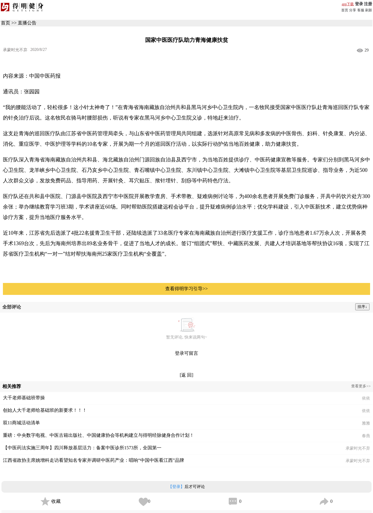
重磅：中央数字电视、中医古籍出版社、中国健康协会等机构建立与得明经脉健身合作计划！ (98, 435)
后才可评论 (186, 486)
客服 (360, 10)
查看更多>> (361, 386)
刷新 (368, 10)
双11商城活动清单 (21, 422)
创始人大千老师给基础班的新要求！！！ (45, 410)
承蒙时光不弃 (15, 50)
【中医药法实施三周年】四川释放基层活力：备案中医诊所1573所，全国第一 (82, 447)
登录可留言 (186, 353)
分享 (352, 10)
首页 (344, 10)
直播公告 (27, 22)
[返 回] (186, 375)
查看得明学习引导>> (186, 288)
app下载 (348, 4)
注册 (368, 4)
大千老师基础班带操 (24, 397)
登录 (359, 4)
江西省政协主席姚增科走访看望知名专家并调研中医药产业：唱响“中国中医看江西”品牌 (93, 460)
